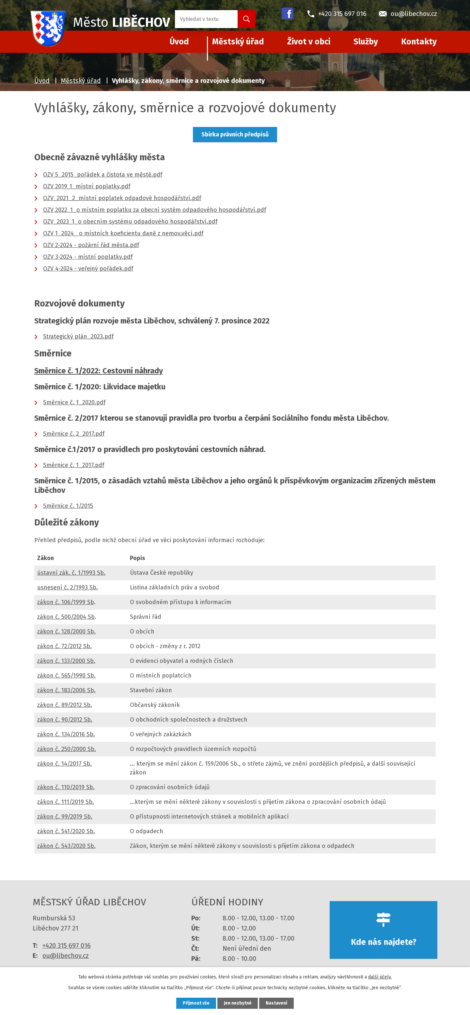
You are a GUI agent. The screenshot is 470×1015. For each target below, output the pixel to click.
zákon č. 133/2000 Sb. (66, 660)
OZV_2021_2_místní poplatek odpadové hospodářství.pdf (122, 198)
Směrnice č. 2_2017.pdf (73, 433)
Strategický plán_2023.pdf (78, 336)
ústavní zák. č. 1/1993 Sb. (71, 572)
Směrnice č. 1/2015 (68, 505)
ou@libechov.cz (65, 956)
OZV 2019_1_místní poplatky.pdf (86, 186)
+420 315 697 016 (66, 945)
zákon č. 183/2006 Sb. (66, 690)
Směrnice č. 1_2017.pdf (73, 465)
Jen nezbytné (238, 1003)
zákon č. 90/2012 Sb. (64, 719)
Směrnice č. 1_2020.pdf (74, 402)
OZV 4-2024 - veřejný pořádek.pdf (88, 268)
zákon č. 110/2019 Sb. (66, 787)
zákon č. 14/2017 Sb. (64, 763)
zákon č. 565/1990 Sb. (66, 675)
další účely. (380, 976)
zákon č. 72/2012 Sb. (64, 646)
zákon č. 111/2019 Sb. (65, 801)
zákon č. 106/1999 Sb (65, 602)
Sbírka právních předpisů (235, 134)
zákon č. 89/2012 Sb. (64, 705)
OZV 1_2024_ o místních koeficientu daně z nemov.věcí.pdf (123, 233)
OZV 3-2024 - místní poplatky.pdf (88, 256)
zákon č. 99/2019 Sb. (64, 816)
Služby (365, 42)
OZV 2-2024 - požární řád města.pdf (91, 245)
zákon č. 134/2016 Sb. (66, 734)
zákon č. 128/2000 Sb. (66, 631)
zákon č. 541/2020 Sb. (66, 831)
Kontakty (419, 42)
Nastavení (277, 1003)
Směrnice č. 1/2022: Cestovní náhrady (98, 370)
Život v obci (308, 42)
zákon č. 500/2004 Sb (66, 616)
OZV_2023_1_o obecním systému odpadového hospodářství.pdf (130, 221)
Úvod (42, 81)
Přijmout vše (195, 1003)
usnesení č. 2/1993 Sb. (67, 587)
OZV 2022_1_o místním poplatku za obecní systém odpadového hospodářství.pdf (154, 209)
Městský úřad (238, 42)
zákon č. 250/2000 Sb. (66, 749)
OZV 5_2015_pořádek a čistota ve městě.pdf (102, 174)
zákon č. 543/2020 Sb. (66, 846)
